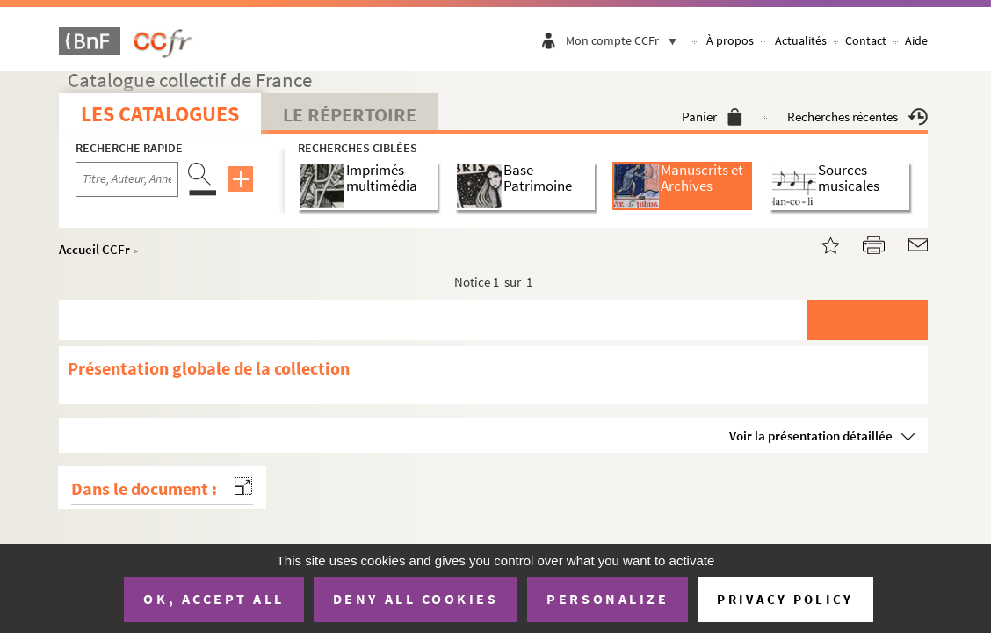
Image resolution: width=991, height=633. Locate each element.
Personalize (607, 599)
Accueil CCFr (94, 249)
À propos (730, 40)
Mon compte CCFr (625, 40)
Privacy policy (785, 599)
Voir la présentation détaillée (811, 435)
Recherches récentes (857, 116)
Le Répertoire (349, 114)
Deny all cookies (415, 599)
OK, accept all (213, 599)
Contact (865, 40)
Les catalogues (160, 113)
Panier (712, 116)
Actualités (801, 40)
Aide (916, 40)
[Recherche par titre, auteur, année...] (127, 179)
